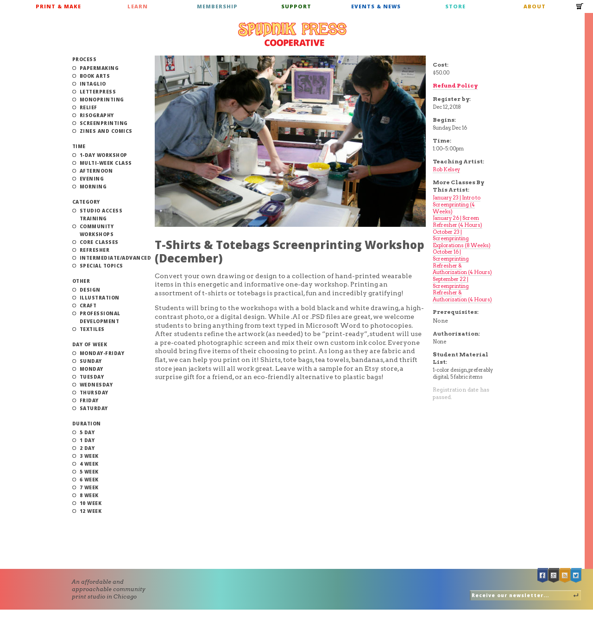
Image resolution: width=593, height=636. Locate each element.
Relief (88, 107)
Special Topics (101, 265)
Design (90, 290)
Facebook (543, 575)
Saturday (94, 408)
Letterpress (98, 91)
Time (79, 146)
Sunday (91, 361)
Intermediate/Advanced (115, 258)
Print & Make (58, 6)
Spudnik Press (292, 34)
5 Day (87, 432)
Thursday (94, 392)
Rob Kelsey (446, 169)
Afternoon (96, 171)
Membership (217, 6)
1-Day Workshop (103, 155)
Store (455, 6)
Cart (580, 9)
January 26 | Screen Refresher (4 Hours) (457, 221)
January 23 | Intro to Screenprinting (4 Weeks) (456, 204)
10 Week (91, 503)
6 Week (89, 479)
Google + (554, 575)
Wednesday (96, 384)
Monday (91, 369)
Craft (88, 305)
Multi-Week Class (106, 163)
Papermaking (99, 68)
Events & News (376, 6)
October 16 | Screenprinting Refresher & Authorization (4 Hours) (462, 262)
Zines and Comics (106, 131)
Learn (137, 6)
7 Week (89, 487)
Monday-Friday (102, 353)
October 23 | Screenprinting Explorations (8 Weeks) (462, 239)
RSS (565, 575)
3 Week (89, 456)
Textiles (92, 329)
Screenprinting (104, 123)
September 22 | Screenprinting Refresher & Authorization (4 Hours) (462, 289)
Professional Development (100, 317)
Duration (86, 423)
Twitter (576, 575)
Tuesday (92, 377)
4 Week (89, 464)
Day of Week (89, 344)
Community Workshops (97, 230)
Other (81, 281)
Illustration (100, 297)
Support (296, 6)
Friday (89, 400)
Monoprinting (102, 99)
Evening (92, 178)
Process (84, 59)
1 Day (87, 440)
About (535, 6)
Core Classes (99, 242)
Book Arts (95, 76)
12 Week (91, 511)
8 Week (89, 495)
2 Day (87, 448)
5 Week (89, 471)
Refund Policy (455, 85)
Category (86, 202)
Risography (97, 115)
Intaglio (93, 84)
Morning (93, 186)
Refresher (95, 250)
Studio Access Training (101, 214)
